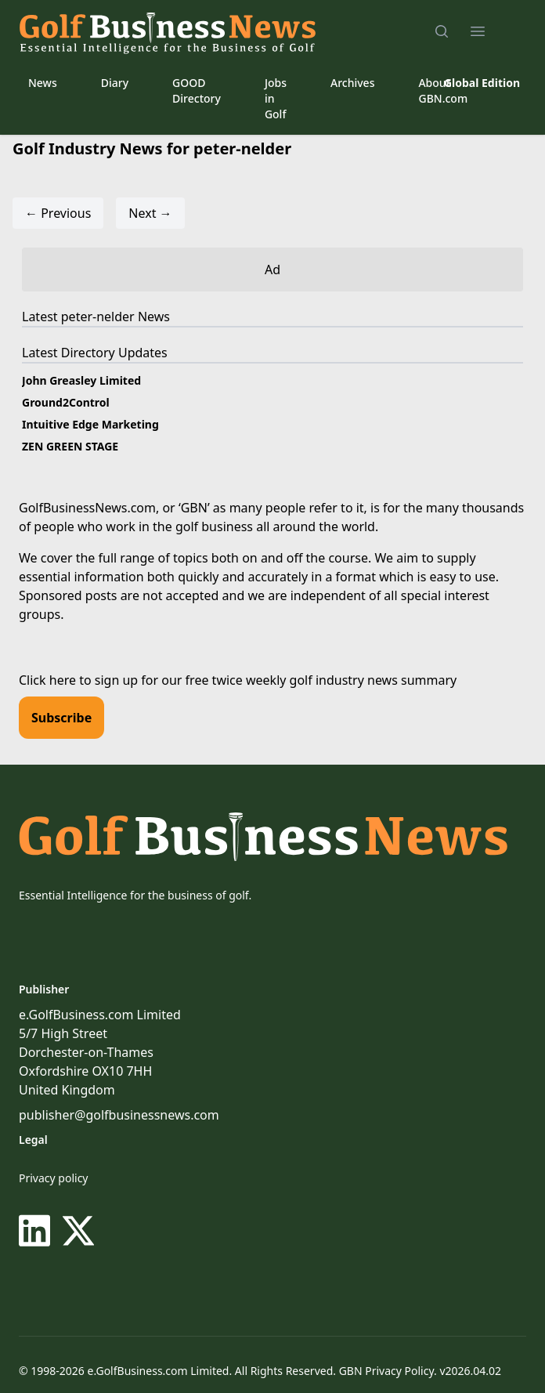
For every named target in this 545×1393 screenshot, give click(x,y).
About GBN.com (442, 90)
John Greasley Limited (81, 380)
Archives (352, 82)
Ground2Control (66, 402)
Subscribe (61, 717)
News (42, 82)
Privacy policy (53, 1177)
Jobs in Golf (276, 98)
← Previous (58, 213)
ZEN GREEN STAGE (70, 446)
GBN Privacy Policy (386, 1370)
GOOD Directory (196, 90)
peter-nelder (98, 316)
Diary (114, 82)
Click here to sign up (78, 680)
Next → (149, 213)
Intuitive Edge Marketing (90, 424)
